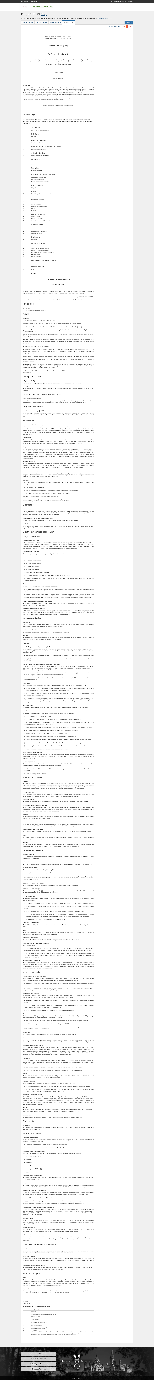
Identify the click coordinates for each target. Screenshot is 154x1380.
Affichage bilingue (114, 26)
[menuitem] (118, 1)
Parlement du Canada (29, 1)
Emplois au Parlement (39, 1369)
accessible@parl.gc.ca (105, 18)
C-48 (44, 14)
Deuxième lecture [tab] (41, 22)
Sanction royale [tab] (68, 22)
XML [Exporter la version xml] (124, 26)
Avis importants (77, 1378)
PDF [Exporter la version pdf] (130, 26)
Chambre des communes (43, 7)
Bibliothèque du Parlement (38, 1364)
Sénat (25, 7)
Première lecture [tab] (28, 22)
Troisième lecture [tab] (55, 22)
